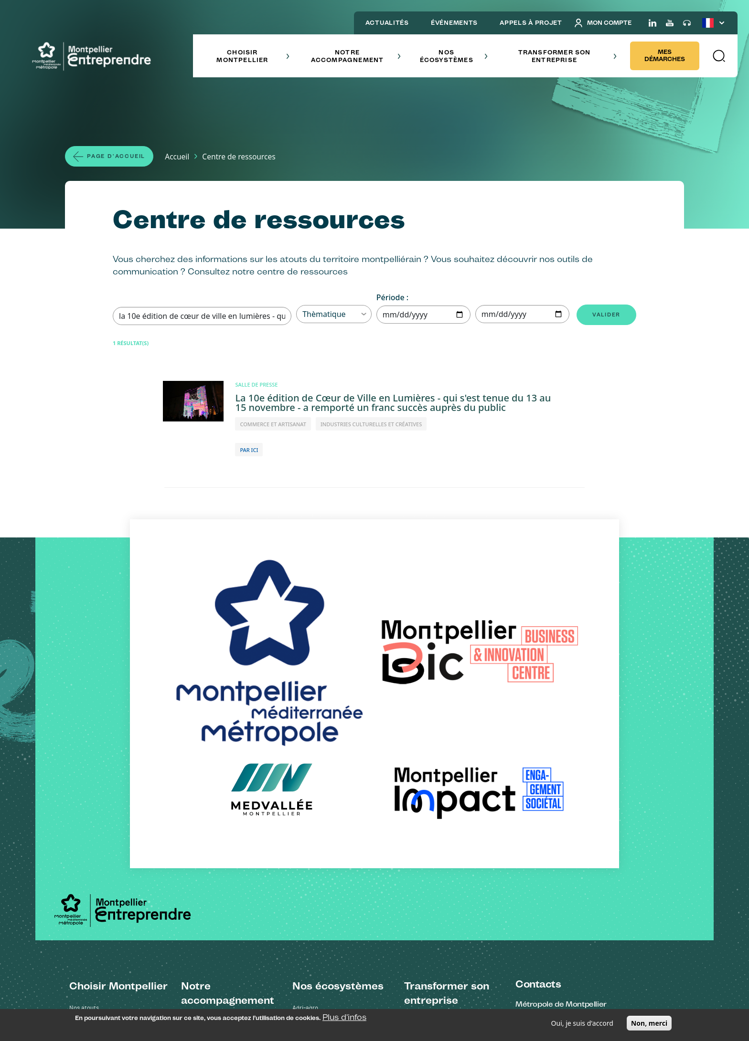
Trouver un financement (213, 773)
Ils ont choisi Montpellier (101, 747)
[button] (718, 55)
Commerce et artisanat (324, 816)
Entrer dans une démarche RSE (447, 745)
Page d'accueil (120, 156)
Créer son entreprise (209, 745)
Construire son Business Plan (220, 870)
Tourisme (304, 830)
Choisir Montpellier (252, 56)
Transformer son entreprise (567, 56)
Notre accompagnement (356, 56)
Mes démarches (664, 55)
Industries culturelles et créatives (337, 760)
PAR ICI (249, 451)
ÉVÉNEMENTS (454, 22)
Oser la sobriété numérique (440, 801)
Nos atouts (84, 733)
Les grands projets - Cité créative (114, 788)
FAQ (186, 939)
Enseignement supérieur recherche (340, 844)
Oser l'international (206, 801)
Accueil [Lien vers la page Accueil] (186, 157)
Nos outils (194, 828)
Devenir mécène (426, 828)
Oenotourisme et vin (319, 802)
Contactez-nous (328, 991)
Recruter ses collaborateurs (219, 814)
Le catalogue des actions (438, 884)
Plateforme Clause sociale (216, 897)
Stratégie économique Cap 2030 (113, 760)
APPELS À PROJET (531, 22)
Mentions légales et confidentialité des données (164, 991)
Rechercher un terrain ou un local (226, 856)
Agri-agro (305, 733)
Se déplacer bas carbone (437, 787)
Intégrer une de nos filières (217, 787)
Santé (300, 788)
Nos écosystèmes (454, 56)
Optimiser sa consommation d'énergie (455, 814)
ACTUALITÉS (387, 22)
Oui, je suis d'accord (582, 1023)
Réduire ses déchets (431, 759)
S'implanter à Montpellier (214, 759)
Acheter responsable (432, 773)
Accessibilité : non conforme (265, 991)
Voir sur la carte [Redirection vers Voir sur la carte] (544, 777)
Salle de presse (407, 991)
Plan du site (368, 991)
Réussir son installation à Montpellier (118, 802)
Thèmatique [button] (334, 315)
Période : (392, 299)
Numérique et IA (314, 774)
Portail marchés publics (213, 884)
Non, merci (649, 1023)
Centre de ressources (210, 925)
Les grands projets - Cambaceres (114, 774)
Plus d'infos (344, 1017)
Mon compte (602, 23)
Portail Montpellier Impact (216, 911)
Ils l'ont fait (418, 870)
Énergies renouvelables (323, 747)
